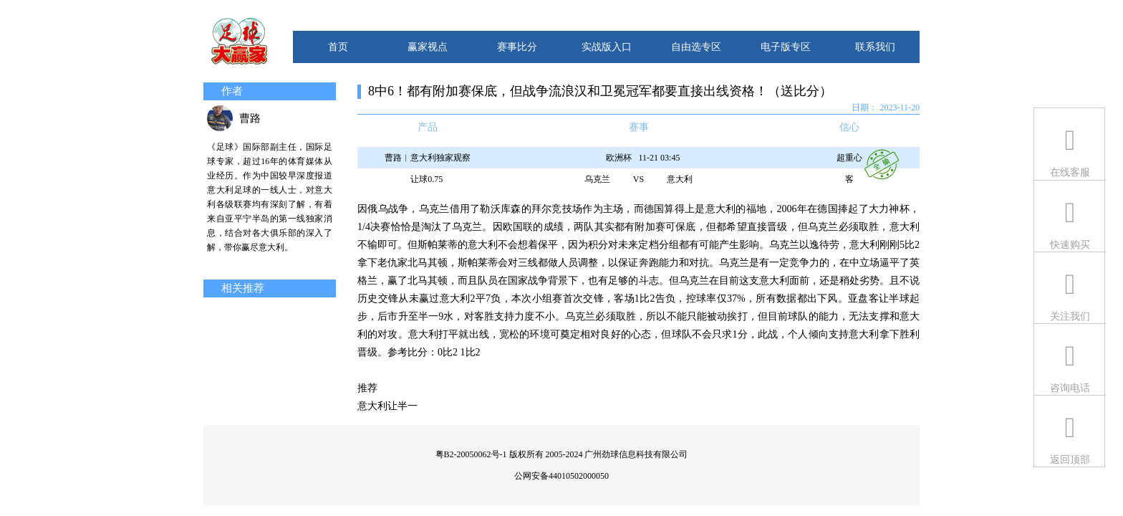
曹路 (250, 118)
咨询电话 (1070, 388)
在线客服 (1070, 172)
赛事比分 (517, 47)
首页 (338, 47)
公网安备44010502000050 (561, 476)
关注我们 (1070, 316)
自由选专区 (696, 47)
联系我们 (875, 47)
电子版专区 (786, 47)
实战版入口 (607, 47)
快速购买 (1070, 244)
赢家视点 (428, 47)
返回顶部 (1070, 459)
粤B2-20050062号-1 (471, 454)
